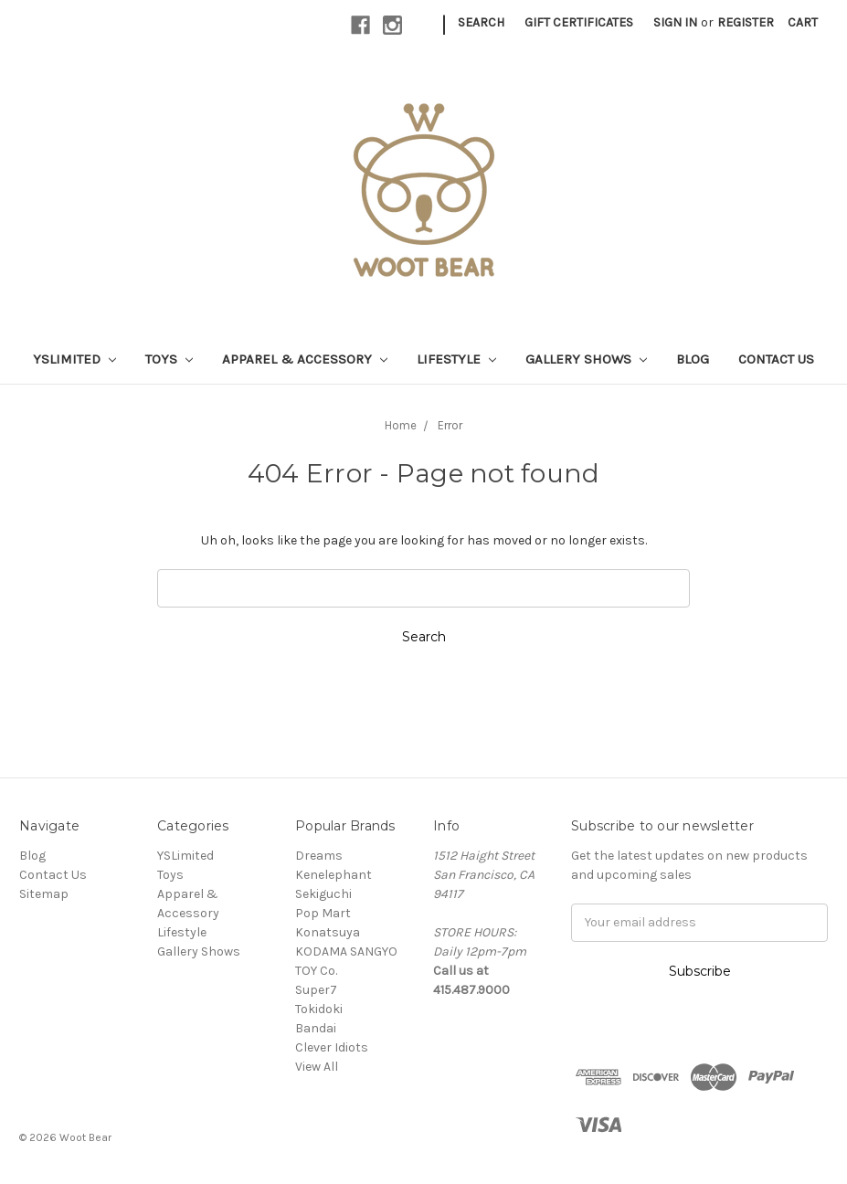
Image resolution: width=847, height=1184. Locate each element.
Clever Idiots (331, 1047)
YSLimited (74, 359)
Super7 (316, 990)
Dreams (319, 855)
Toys (169, 359)
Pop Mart (323, 913)
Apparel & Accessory (304, 359)
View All (316, 1066)
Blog (692, 359)
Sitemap (44, 894)
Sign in (675, 22)
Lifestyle (456, 359)
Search (481, 22)
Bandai (315, 1028)
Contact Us (776, 359)
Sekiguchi (323, 894)
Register (745, 22)
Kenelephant (333, 875)
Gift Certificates (578, 22)
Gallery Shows (586, 359)
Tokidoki (319, 1009)
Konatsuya (327, 932)
